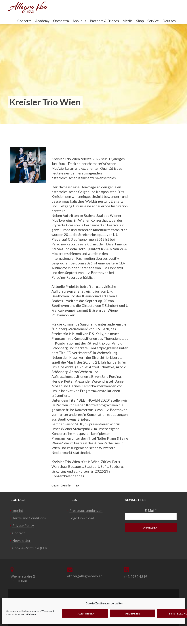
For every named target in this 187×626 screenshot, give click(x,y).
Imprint (17, 510)
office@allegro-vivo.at (84, 576)
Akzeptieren (85, 613)
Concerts (24, 21)
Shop (140, 21)
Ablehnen (132, 613)
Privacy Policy (23, 525)
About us (79, 21)
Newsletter (21, 540)
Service (153, 21)
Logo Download (81, 518)
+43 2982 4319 (135, 576)
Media (128, 21)
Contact (18, 533)
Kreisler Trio (69, 485)
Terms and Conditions (29, 518)
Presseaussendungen (85, 510)
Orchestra (61, 21)
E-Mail (151, 510)
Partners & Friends (104, 21)
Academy (42, 21)
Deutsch (169, 21)
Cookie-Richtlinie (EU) (29, 548)
